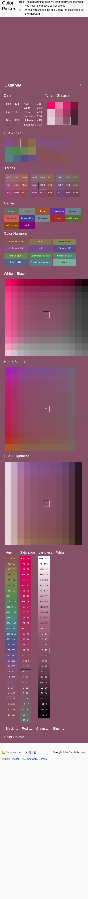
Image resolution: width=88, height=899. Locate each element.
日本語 (30, 752)
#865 (50, 177)
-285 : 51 (11, 574)
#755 (75, 185)
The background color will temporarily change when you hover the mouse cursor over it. (54, 3)
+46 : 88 (44, 574)
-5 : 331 (11, 682)
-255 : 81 (11, 585)
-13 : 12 (25, 704)
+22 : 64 (44, 607)
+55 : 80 (25, 585)
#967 (9, 177)
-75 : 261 (11, 650)
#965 (24, 177)
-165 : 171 (11, 618)
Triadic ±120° (16, 256)
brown (58, 218)
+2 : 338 (11, 698)
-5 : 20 (25, 693)
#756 (68, 185)
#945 (24, 192)
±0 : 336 (11, 693)
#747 (60, 192)
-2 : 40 (44, 655)
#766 (68, 177)
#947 (9, 192)
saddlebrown (11, 225)
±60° (40, 241)
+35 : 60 (25, 612)
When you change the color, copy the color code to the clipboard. (54, 12)
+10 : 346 (11, 709)
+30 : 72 (44, 596)
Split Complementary (40, 256)
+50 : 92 (44, 569)
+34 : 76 (44, 591)
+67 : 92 (25, 569)
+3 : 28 (25, 661)
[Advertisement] (30, 49)
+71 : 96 (25, 564)
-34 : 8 (44, 704)
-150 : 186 (11, 623)
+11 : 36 (25, 650)
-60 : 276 (11, 655)
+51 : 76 (25, 591)
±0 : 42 (44, 650)
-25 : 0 (25, 720)
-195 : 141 (11, 607)
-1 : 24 (25, 677)
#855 (50, 185)
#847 (34, 192)
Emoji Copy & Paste (35, 759)
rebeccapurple (57, 211)
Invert (64, 262)
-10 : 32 (43, 671)
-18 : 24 (43, 682)
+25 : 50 (25, 628)
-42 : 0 (44, 715)
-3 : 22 (25, 688)
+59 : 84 (25, 580)
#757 (60, 185)
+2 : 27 (25, 666)
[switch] (21, 2)
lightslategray (42, 218)
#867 (34, 177)
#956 (16, 185)
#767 (60, 177)
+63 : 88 (25, 574)
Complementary (64, 256)
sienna (42, 211)
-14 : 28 (43, 677)
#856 (42, 185)
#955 (24, 185)
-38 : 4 (44, 709)
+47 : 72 (25, 596)
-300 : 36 (11, 569)
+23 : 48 (25, 634)
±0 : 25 (25, 671)
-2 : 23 (25, 682)
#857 (34, 185)
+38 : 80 (44, 585)
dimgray (11, 211)
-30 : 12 (43, 698)
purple (27, 225)
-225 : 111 (11, 596)
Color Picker (10, 759)
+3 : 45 (44, 639)
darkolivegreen (73, 218)
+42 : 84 (44, 580)
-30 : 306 (11, 666)
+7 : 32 (25, 655)
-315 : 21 (11, 564)
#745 (75, 192)
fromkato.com (11, 752)
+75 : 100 (25, 558)
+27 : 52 (25, 623)
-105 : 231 (11, 639)
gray (27, 211)
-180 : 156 (11, 612)
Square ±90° (65, 241)
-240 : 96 (11, 591)
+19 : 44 (25, 639)
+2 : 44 (44, 644)
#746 (68, 192)
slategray (73, 211)
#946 (16, 192)
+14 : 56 (44, 618)
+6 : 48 (44, 634)
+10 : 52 (44, 623)
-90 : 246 (11, 644)
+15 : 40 (25, 644)
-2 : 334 (11, 688)
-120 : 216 (11, 634)
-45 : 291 (11, 661)
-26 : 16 (43, 693)
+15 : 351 (11, 715)
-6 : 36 (44, 666)
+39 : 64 (25, 607)
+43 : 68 (25, 601)
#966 (16, 177)
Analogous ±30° (16, 241)
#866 (42, 177)
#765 (75, 177)
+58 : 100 (43, 558)
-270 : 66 (11, 580)
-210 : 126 (11, 601)
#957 (9, 185)
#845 (50, 192)
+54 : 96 (44, 564)
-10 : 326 (11, 677)
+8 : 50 (44, 628)
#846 (42, 192)
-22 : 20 (43, 688)
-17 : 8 (25, 709)
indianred (11, 218)
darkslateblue (27, 218)
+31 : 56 (25, 618)
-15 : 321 (11, 671)
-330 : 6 (11, 558)
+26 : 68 (44, 601)
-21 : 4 (25, 715)
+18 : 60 (44, 612)
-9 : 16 (25, 698)
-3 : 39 (44, 661)
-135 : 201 (11, 628)
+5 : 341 (11, 704)
